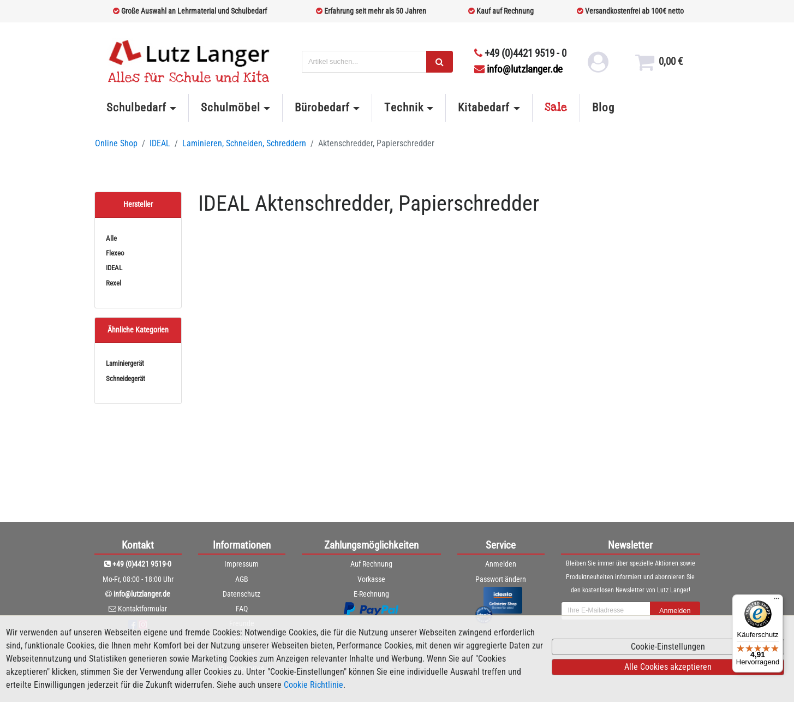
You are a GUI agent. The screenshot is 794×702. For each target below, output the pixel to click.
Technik (403, 107)
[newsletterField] (605, 611)
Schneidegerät (125, 378)
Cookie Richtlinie (313, 685)
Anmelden (500, 564)
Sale (556, 107)
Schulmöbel (230, 107)
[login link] (597, 65)
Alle (111, 238)
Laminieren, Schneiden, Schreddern (244, 143)
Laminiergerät (125, 363)
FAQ (242, 608)
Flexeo (115, 253)
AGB (241, 579)
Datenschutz (241, 594)
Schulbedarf (136, 107)
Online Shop (116, 143)
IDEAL (160, 143)
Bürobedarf (322, 107)
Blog (603, 107)
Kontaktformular (142, 608)
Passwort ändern (500, 579)
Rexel (113, 283)
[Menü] (776, 601)
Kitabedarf (484, 107)
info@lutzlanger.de (518, 69)
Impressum (241, 564)
